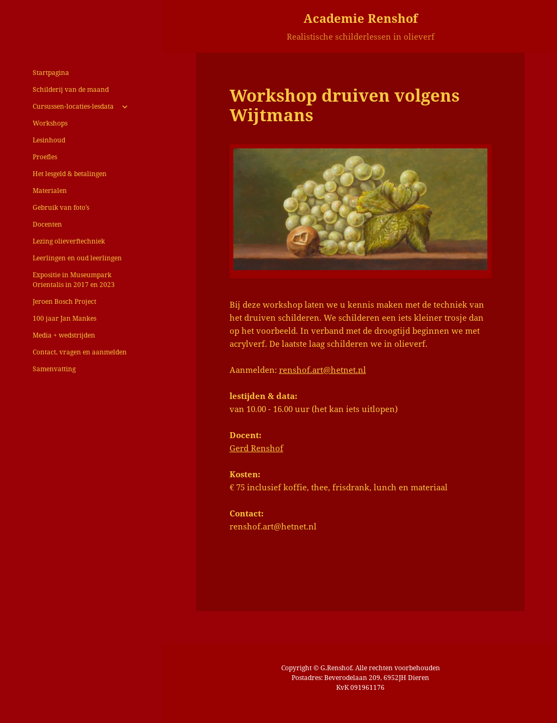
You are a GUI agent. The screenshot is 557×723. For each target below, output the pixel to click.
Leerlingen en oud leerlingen (77, 258)
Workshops (50, 123)
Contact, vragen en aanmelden (80, 352)
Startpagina (51, 72)
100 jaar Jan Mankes (64, 318)
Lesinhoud (49, 140)
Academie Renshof (361, 18)
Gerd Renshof (256, 447)
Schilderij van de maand (71, 89)
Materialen (50, 190)
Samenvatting (54, 368)
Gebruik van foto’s (61, 207)
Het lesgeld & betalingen (70, 173)
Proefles (45, 156)
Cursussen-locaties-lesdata (73, 106)
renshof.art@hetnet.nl (322, 369)
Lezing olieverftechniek (69, 241)
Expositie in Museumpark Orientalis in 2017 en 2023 (74, 279)
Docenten (47, 224)
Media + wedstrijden (64, 335)
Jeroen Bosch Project (64, 301)
